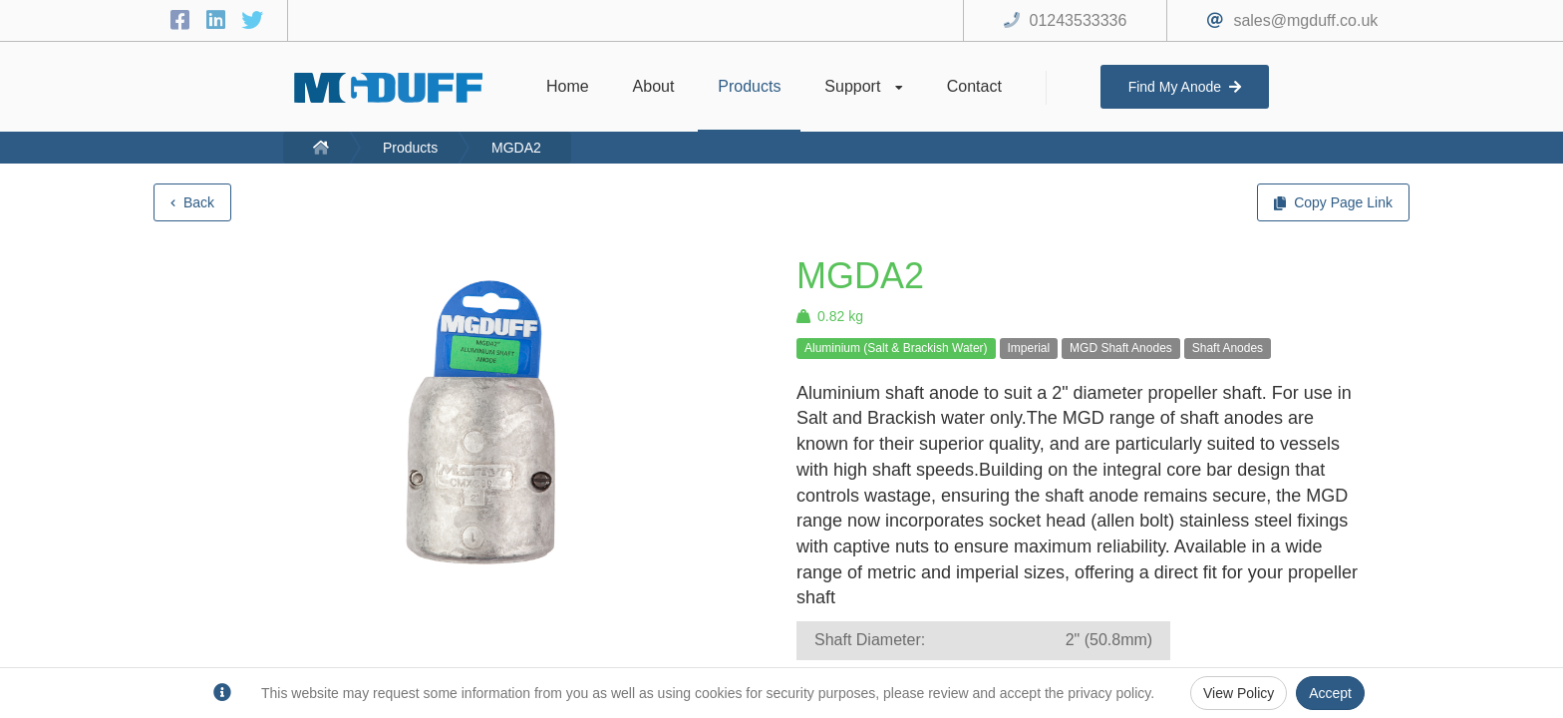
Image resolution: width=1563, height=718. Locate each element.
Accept (1330, 693)
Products (410, 148)
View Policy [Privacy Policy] (1238, 693)
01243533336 (1078, 20)
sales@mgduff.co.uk (1305, 20)
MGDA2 (516, 148)
